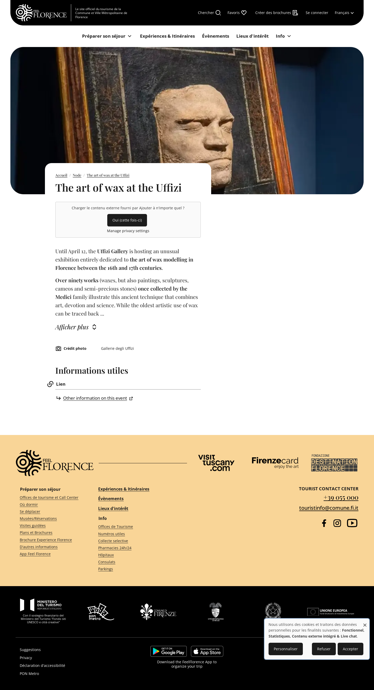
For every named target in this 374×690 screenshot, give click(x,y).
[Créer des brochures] (277, 12)
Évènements (111, 498)
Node (77, 175)
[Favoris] (237, 12)
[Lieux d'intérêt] (252, 36)
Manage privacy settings (128, 230)
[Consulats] (138, 562)
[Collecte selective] (138, 540)
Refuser (324, 648)
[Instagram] (337, 523)
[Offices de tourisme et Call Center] (50, 497)
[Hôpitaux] (138, 555)
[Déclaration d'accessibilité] (69, 665)
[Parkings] (138, 569)
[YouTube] (352, 523)
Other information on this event (95, 398)
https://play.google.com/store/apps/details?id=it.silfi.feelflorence (168, 651)
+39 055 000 (341, 497)
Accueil (61, 175)
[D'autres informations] (50, 546)
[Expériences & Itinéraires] (167, 36)
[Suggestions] (69, 650)
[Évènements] (215, 36)
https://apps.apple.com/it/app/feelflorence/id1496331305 (207, 651)
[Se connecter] (317, 13)
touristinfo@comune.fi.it (328, 507)
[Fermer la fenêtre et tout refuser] (365, 622)
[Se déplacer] (50, 511)
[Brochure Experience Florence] (50, 539)
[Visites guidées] (50, 525)
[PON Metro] (69, 674)
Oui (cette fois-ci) (127, 220)
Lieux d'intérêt (113, 508)
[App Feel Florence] (50, 554)
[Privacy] (69, 658)
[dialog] (317, 639)
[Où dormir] (50, 504)
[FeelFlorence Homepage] (43, 12)
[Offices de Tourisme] (138, 526)
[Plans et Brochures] (50, 532)
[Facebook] (324, 523)
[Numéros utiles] (138, 533)
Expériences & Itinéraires (123, 489)
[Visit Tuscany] (216, 463)
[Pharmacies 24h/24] (138, 548)
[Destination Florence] (334, 463)
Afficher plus (72, 327)
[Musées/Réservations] (50, 518)
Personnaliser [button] (286, 648)
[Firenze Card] (275, 463)
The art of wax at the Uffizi (108, 175)
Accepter (350, 648)
